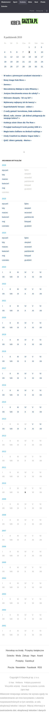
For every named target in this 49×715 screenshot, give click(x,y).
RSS (40, 667)
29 (30, 66)
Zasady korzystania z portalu (33, 686)
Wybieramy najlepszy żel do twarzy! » (20, 102)
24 (42, 62)
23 (36, 62)
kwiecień (5, 184)
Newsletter (21, 667)
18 (5, 62)
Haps (33, 656)
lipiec (27, 204)
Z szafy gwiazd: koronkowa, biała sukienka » (23, 111)
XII (41, 277)
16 (36, 57)
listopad (28, 221)
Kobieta (23, 2)
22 (30, 62)
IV (25, 272)
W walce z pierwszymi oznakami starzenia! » (23, 76)
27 (17, 66)
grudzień (28, 226)
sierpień (28, 208)
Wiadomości (6, 2)
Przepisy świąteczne (34, 650)
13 (17, 57)
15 (30, 57)
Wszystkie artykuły (12, 686)
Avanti (40, 656)
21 (23, 62)
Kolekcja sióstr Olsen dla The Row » (19, 123)
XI (33, 277)
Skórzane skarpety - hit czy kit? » (18, 98)
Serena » (7, 84)
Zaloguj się (39, 11)
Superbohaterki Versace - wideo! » (18, 107)
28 (23, 66)
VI (40, 272)
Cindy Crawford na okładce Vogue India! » (22, 136)
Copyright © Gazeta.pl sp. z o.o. (24, 677)
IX (18, 277)
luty (3, 175)
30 (36, 66)
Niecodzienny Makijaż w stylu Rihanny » (21, 89)
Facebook (31, 667)
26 (11, 66)
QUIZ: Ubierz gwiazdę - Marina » (17, 140)
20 (17, 62)
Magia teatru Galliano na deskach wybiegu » (23, 131)
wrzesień (28, 213)
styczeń (5, 170)
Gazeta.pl (29, 661)
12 (11, 57)
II (10, 272)
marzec (5, 179)
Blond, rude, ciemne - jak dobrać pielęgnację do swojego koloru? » (24, 117)
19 (11, 62)
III (18, 272)
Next (36, 2)
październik (29, 217)
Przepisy (20, 661)
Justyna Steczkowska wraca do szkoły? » (22, 93)
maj (3, 188)
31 (42, 66)
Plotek (43, 2)
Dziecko (4, 6)
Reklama (19, 683)
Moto (30, 2)
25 (5, 66)
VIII (11, 277)
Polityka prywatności (32, 683)
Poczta (32, 11)
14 (23, 57)
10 (42, 52)
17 (42, 57)
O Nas (11, 683)
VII (3, 277)
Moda (18, 656)
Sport (15, 2)
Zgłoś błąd (25, 690)
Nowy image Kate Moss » (14, 80)
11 (5, 57)
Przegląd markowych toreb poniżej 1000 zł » (23, 127)
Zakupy (25, 656)
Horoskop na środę (14, 650)
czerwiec (5, 226)
